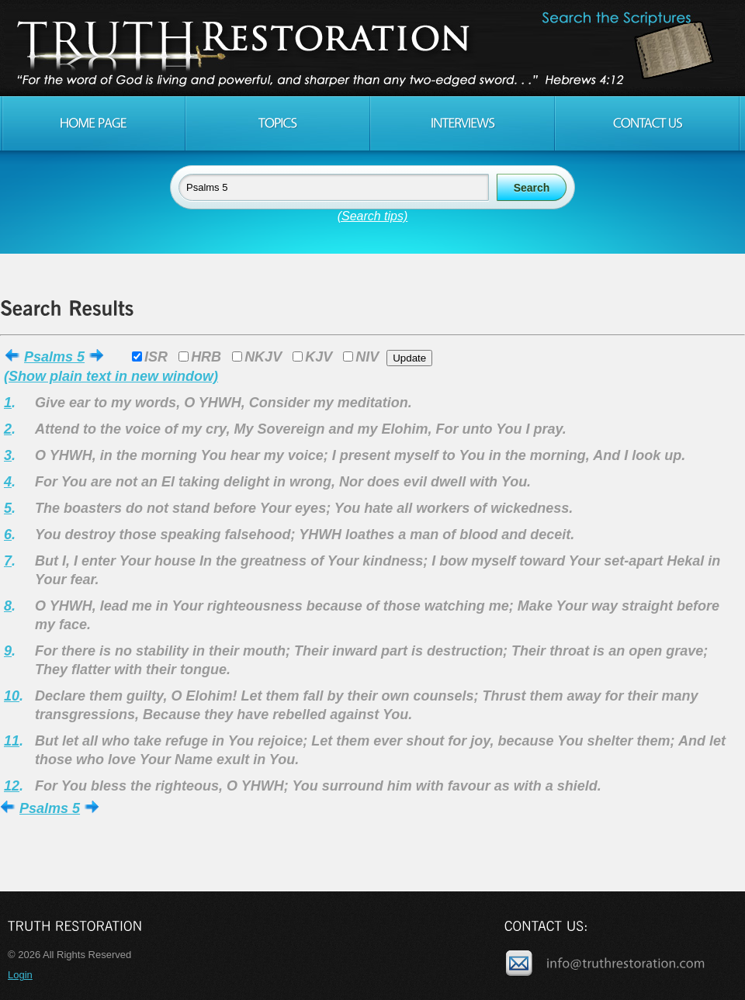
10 (11, 696)
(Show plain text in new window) (111, 376)
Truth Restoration (370, 48)
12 (11, 786)
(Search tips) (373, 216)
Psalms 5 (54, 357)
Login (20, 975)
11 (11, 741)
